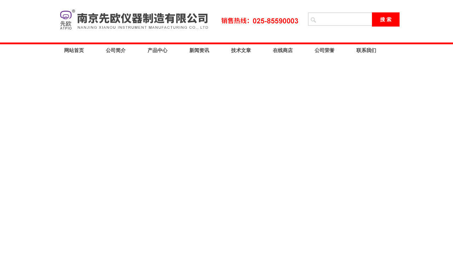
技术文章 (241, 50)
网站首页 (74, 50)
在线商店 (283, 50)
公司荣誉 (324, 50)
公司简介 (116, 50)
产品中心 (157, 50)
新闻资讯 (199, 50)
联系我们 (366, 50)
